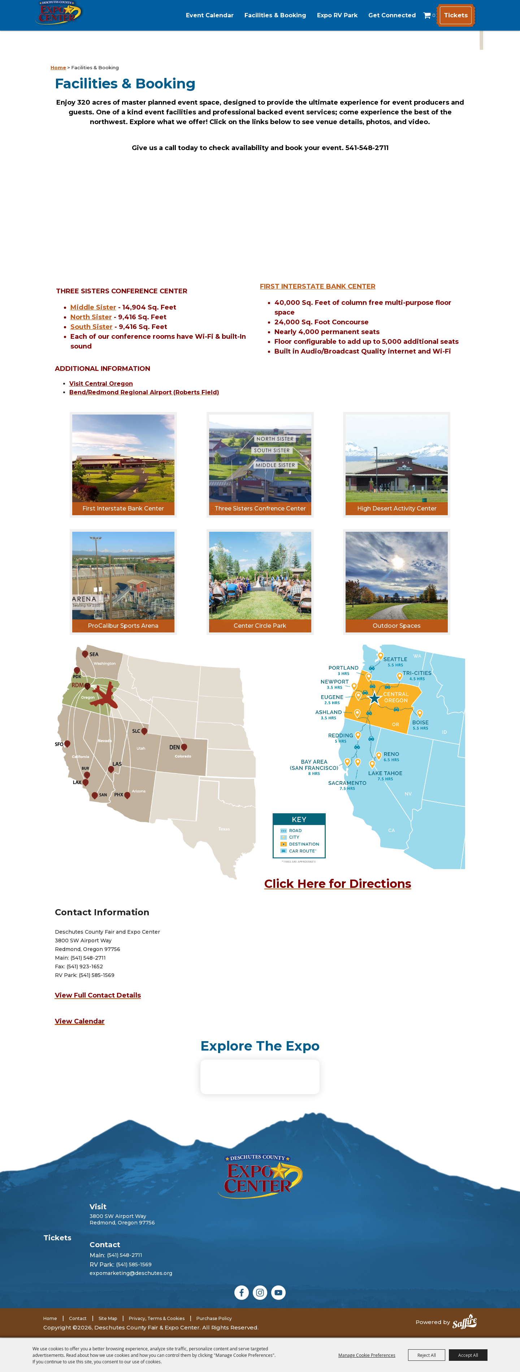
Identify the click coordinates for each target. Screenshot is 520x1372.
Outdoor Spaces (397, 625)
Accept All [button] (468, 1355)
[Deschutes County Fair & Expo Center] (84, 24)
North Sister (91, 317)
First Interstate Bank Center (123, 508)
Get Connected (377, 15)
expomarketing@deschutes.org (131, 1290)
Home (58, 67)
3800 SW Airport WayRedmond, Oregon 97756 (122, 1236)
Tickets (453, 15)
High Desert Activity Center (397, 508)
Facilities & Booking (260, 15)
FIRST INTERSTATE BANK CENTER (318, 286)
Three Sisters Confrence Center (260, 508)
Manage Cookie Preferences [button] (366, 1355)
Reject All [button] (426, 1355)
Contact (78, 1335)
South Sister (91, 327)
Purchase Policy (214, 1335)
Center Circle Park (260, 625)
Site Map (108, 1335)
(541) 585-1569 (134, 1282)
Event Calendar (194, 15)
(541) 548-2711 (124, 1273)
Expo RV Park (322, 15)
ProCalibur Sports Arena (123, 625)
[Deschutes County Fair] (260, 1193)
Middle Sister (93, 307)
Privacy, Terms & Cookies (157, 1335)
